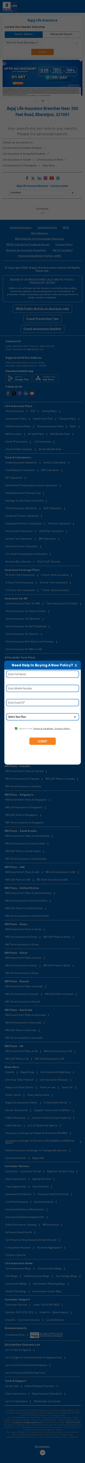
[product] (42, 716)
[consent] (16, 728)
